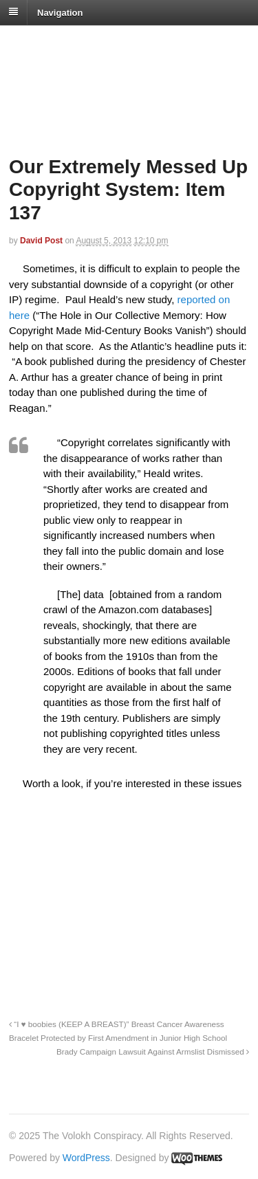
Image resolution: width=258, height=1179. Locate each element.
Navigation (60, 12)
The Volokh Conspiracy (106, 42)
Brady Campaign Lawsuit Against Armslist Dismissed (152, 1051)
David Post (41, 240)
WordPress (86, 1157)
